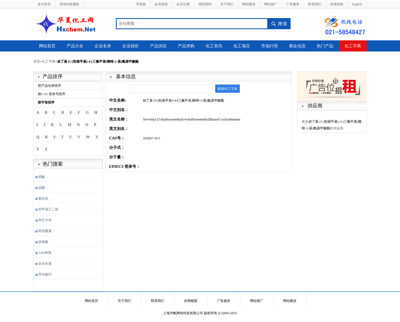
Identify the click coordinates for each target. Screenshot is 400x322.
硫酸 (41, 177)
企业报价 (130, 46)
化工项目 (241, 46)
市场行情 (269, 46)
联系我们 (314, 4)
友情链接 (336, 4)
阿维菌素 (45, 231)
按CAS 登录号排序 (51, 94)
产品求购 (186, 46)
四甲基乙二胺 (48, 209)
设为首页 (44, 4)
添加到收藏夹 (69, 4)
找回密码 (205, 4)
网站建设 (249, 4)
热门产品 (325, 46)
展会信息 (297, 46)
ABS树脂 (44, 253)
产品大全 (75, 46)
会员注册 (183, 4)
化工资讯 (214, 46)
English (357, 4)
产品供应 (158, 46)
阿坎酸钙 (45, 274)
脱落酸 (43, 242)
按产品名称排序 (49, 86)
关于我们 (227, 4)
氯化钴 (43, 198)
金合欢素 (45, 264)
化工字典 (352, 46)
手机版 (141, 4)
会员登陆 (161, 4)
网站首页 (47, 46)
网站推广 (271, 4)
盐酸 (41, 188)
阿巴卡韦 (45, 220)
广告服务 (292, 4)
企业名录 (102, 46)
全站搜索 (126, 23)
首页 (36, 61)
